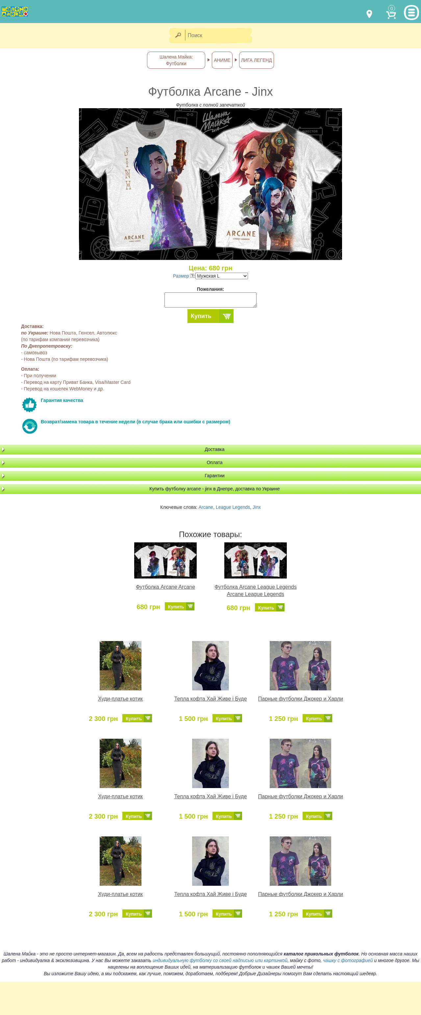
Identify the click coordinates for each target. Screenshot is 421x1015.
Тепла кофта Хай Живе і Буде (210, 699)
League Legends (233, 507)
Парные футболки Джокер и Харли (300, 699)
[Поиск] (220, 36)
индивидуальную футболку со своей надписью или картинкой (220, 960)
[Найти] (177, 35)
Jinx (257, 507)
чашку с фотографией (348, 960)
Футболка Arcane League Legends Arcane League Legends (255, 590)
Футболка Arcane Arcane (165, 587)
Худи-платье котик (120, 699)
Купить (201, 316)
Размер (183, 276)
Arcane (206, 507)
